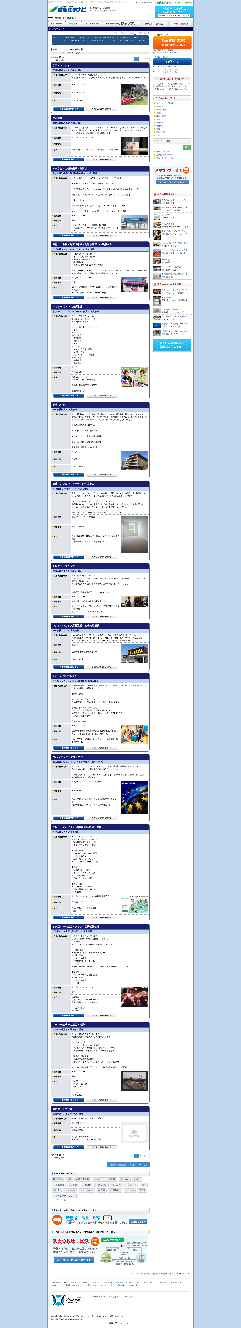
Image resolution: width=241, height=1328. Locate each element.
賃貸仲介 (124, 1179)
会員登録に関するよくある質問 (166, 52)
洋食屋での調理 (168, 224)
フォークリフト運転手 (104, 1179)
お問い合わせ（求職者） (80, 1282)
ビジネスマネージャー (64, 1196)
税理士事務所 (82, 1179)
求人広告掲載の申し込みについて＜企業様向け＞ (79, 1285)
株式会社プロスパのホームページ (122, 1297)
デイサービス (86, 1190)
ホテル (133, 1185)
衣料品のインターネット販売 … (175, 200)
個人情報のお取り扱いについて (127, 1282)
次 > (146, 59)
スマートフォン (125, 1323)
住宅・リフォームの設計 (172, 267)
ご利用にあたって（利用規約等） (155, 1282)
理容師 (142, 1190)
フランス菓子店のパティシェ (174, 231)
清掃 (69, 1179)
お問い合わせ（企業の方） (102, 1282)
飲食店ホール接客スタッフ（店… (175, 290)
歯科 (144, 1185)
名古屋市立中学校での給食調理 (174, 317)
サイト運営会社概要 (60, 1282)
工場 (158, 135)
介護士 (137, 1179)
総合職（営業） (168, 260)
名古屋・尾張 (95, 11)
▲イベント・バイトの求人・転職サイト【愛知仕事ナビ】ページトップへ (159, 1274)
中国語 (101, 1190)
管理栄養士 (115, 1190)
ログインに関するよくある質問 (166, 72)
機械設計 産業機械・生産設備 (174, 324)
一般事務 (87, 1185)
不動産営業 (101, 1185)
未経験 (74, 1185)
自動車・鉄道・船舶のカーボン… (175, 331)
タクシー (129, 1190)
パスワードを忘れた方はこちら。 (167, 69)
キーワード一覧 (59, 1200)
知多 (102, 11)
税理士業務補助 (168, 297)
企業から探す (121, 1285)
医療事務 (57, 1179)
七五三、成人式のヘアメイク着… (175, 243)
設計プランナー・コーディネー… (175, 207)
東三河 (112, 11)
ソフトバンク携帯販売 (171, 309)
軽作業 (56, 1190)
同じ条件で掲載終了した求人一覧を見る (128, 1165)
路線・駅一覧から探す (164, 158)
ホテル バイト (118, 1185)
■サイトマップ (148, 2)
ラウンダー (70, 1190)
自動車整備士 (59, 1185)
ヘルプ (54, 1285)
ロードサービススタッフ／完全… (175, 250)
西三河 (106, 11)
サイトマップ (176, 1282)
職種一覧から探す (163, 152)
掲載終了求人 (134, 1285)
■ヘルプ (139, 2)
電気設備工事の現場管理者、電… (175, 274)
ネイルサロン (167, 215)
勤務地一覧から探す (164, 155)
